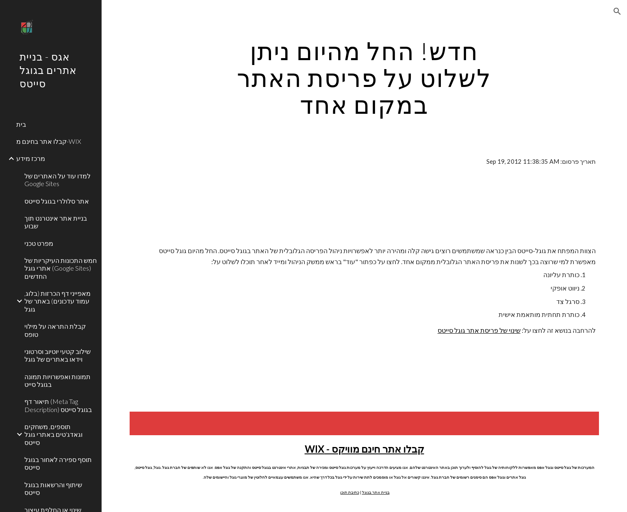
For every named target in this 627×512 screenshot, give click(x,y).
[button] (617, 11)
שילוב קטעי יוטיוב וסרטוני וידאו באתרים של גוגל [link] (57, 355)
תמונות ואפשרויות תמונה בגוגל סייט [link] (57, 380)
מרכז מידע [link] (30, 158)
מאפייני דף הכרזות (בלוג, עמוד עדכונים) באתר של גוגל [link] (57, 301)
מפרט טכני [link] (38, 243)
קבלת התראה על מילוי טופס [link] (55, 330)
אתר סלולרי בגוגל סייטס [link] (56, 201)
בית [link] (21, 124)
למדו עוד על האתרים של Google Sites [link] (57, 179)
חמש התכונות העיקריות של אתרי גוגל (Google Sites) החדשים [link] (60, 268)
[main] (364, 77)
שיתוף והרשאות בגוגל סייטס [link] (53, 488)
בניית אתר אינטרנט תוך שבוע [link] (55, 222)
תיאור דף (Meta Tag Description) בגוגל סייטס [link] (58, 405)
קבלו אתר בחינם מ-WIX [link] (48, 141)
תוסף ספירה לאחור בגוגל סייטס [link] (58, 463)
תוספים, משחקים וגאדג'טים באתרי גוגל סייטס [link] (53, 434)
